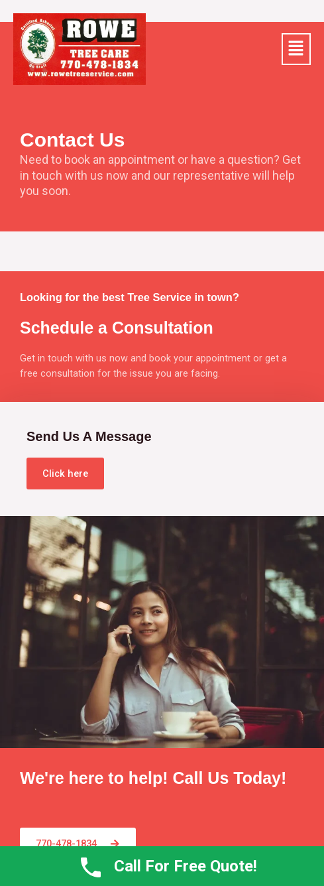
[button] (296, 49)
